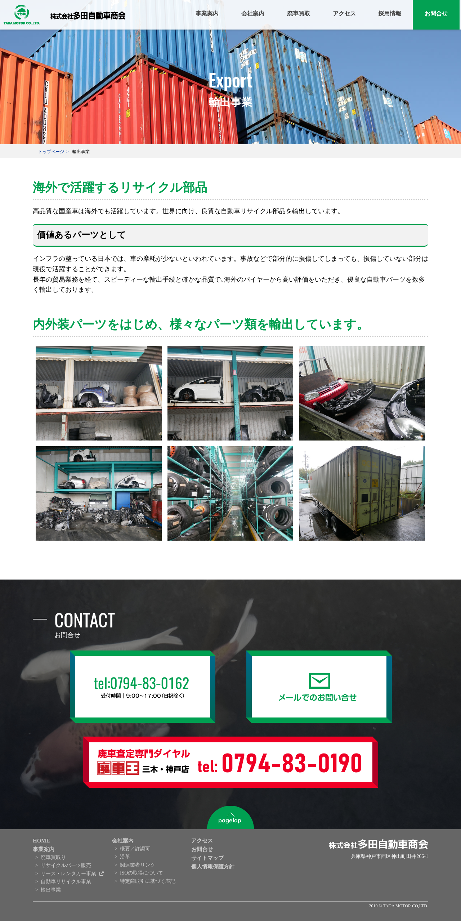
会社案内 (252, 13)
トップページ (51, 151)
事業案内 (207, 13)
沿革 (125, 856)
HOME (41, 841)
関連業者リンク (137, 865)
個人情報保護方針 (212, 866)
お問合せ (436, 13)
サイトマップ (207, 858)
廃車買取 (298, 13)
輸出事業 (51, 890)
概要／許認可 (135, 848)
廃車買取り (53, 857)
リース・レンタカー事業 (69, 873)
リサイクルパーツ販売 (66, 865)
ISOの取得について (142, 873)
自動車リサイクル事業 (66, 881)
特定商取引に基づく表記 (147, 881)
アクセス (344, 13)
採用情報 (389, 13)
